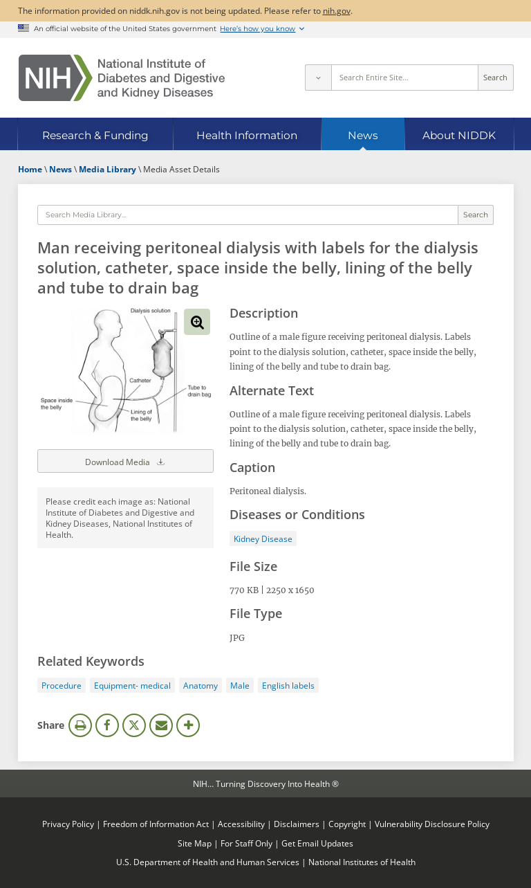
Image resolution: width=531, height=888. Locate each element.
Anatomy (200, 685)
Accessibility (241, 823)
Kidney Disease (263, 538)
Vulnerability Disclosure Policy (432, 823)
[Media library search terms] (247, 215)
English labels (288, 685)
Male (240, 685)
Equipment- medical (132, 685)
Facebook (107, 725)
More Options (188, 725)
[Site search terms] (404, 77)
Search (495, 77)
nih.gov (337, 10)
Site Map (195, 843)
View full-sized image (197, 322)
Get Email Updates (317, 843)
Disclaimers (296, 823)
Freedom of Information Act (156, 823)
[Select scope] (318, 77)
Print (80, 725)
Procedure (61, 685)
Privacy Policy (68, 823)
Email (161, 725)
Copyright (347, 823)
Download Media (126, 461)
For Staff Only (246, 843)
